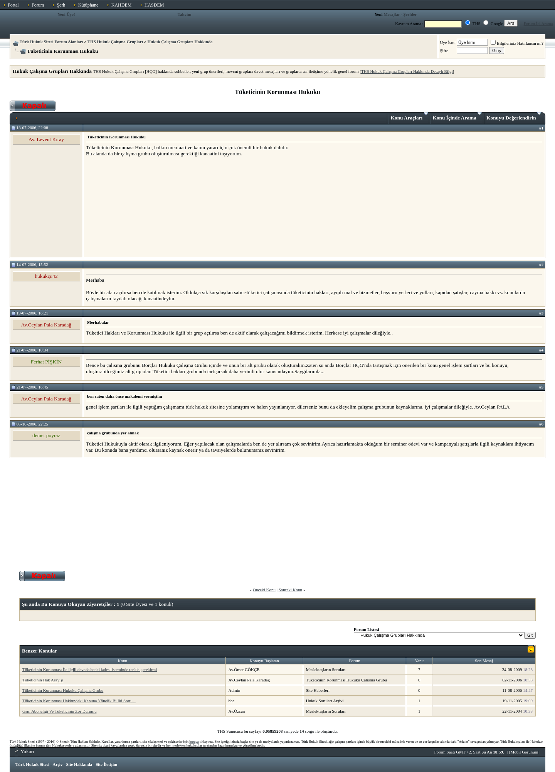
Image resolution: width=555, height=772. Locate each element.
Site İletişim (106, 764)
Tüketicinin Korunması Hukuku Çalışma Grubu (62, 690)
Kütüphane (88, 5)
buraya (194, 741)
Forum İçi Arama (538, 23)
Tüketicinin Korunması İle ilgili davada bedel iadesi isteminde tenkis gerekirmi (89, 669)
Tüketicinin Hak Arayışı (42, 680)
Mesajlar (391, 14)
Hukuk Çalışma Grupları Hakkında (180, 41)
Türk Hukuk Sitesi (32, 764)
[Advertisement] (144, 207)
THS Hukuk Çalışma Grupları (115, 41)
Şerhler (410, 14)
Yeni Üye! (66, 14)
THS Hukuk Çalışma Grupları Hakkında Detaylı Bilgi (407, 71)
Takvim (185, 14)
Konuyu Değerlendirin (514, 116)
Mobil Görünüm (524, 752)
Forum (38, 5)
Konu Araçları (409, 116)
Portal (13, 5)
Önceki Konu (264, 589)
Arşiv (58, 764)
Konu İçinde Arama (457, 116)
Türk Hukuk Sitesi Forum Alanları (51, 41)
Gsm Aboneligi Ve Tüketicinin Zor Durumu (59, 711)
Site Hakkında (79, 764)
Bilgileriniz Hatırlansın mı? (517, 43)
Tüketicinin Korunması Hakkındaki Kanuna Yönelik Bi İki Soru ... (79, 700)
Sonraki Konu (290, 589)
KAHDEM (121, 5)
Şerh (61, 5)
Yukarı (24, 751)
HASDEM (154, 5)
